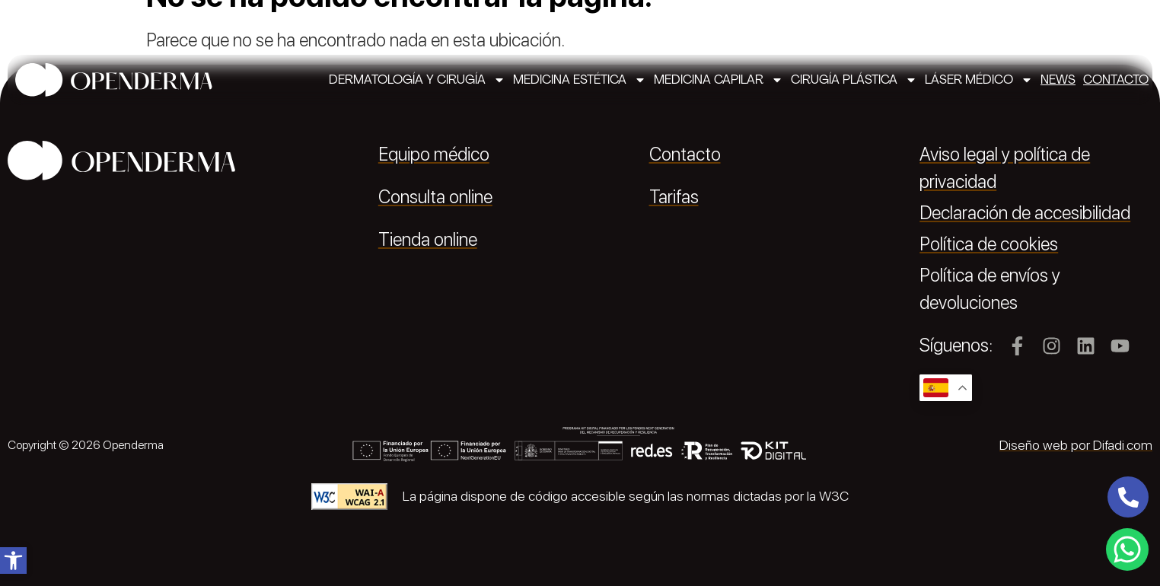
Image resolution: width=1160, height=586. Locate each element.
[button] (13, 560)
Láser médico (979, 80)
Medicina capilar (718, 80)
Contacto (1116, 80)
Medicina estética (579, 80)
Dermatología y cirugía (417, 80)
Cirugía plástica (854, 80)
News (1058, 80)
